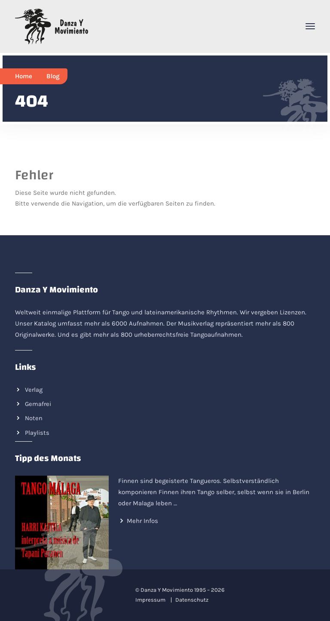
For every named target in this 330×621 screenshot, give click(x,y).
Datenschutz (191, 599)
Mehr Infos (142, 521)
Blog (53, 76)
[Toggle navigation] (310, 26)
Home (23, 76)
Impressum (150, 599)
